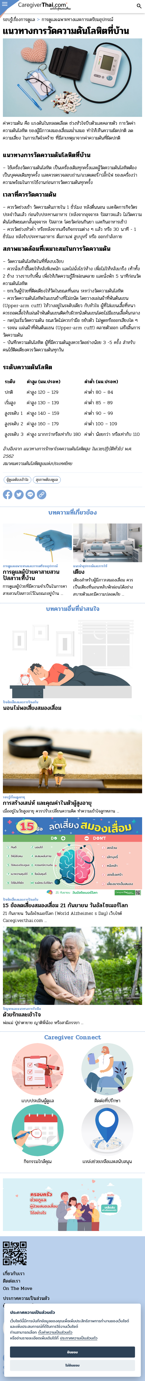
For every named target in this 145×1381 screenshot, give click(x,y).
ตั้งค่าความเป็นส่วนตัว (55, 1332)
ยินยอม (72, 1352)
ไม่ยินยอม (73, 1365)
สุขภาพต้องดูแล (47, 479)
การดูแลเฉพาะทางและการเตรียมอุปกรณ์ (77, 19)
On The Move (17, 1288)
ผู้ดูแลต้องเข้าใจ (17, 479)
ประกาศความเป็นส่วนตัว (26, 1298)
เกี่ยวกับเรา (13, 1273)
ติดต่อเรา (11, 1281)
